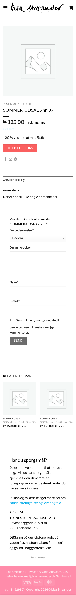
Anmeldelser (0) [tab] (14, 180)
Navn (14, 282)
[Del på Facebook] (5, 159)
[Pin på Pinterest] (15, 159)
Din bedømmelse (21, 230)
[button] (5, 8)
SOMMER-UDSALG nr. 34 (56, 422)
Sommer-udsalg (18, 104)
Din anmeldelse (20, 247)
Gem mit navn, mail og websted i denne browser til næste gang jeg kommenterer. (34, 326)
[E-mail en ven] (10, 159)
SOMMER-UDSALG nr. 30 (19, 422)
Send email (38, 557)
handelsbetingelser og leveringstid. (35, 503)
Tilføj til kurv (20, 148)
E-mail (14, 301)
